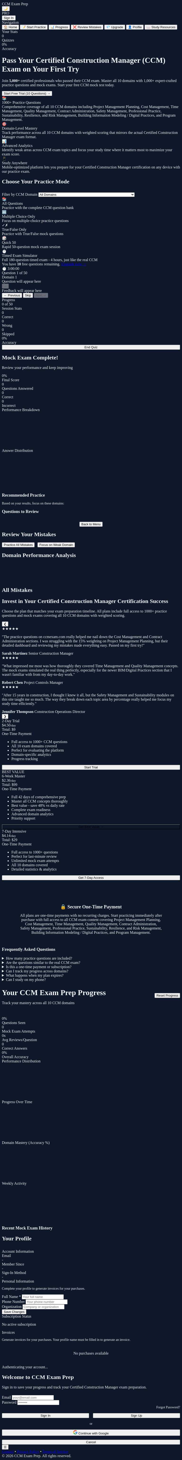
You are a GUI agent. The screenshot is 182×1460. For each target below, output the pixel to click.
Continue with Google (91, 1432)
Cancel (91, 1442)
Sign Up (136, 1415)
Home (10, 27)
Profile (135, 27)
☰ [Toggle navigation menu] (5, 1447)
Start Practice (34, 27)
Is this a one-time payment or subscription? (38, 967)
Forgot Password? (168, 1407)
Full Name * (11, 1297)
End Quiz (91, 347)
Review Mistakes (87, 27)
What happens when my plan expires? (35, 975)
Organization (12, 1307)
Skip (28, 295)
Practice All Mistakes (18, 545)
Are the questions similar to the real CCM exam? (43, 963)
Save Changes (14, 1312)
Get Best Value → (91, 827)
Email (6, 1397)
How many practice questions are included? (39, 958)
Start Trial (91, 767)
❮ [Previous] (5, 624)
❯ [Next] (5, 716)
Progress (59, 27)
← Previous (12, 295)
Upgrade (114, 27)
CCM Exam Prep (15, 4)
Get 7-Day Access (91, 878)
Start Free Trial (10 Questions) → (27, 93)
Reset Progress (167, 995)
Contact (8, 1452)
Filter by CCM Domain (19, 194)
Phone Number (13, 1302)
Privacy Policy (28, 1452)
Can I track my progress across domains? (37, 971)
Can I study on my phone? (26, 980)
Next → (41, 295)
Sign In (9, 18)
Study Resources (160, 27)
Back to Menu (91, 524)
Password (9, 1402)
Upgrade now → (73, 264)
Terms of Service (55, 1452)
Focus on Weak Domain (56, 545)
